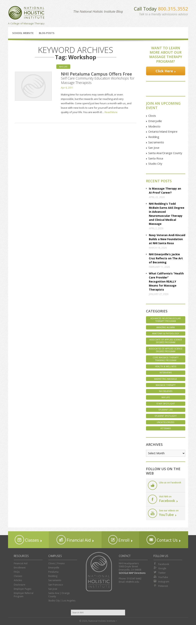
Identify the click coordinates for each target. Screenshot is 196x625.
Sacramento (156, 142)
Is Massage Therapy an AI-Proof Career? (165, 190)
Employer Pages (22, 589)
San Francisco (55, 584)
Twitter (159, 572)
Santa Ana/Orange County (165, 153)
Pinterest (160, 586)
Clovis (152, 115)
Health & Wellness (165, 366)
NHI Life (63, 66)
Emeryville (155, 121)
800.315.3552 (173, 8)
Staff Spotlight (165, 403)
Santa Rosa (155, 158)
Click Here (164, 71)
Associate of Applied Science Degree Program (165, 341)
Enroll (119, 539)
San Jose (153, 147)
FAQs (17, 571)
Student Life (165, 409)
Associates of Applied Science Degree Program (165, 350)
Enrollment (19, 567)
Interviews (166, 372)
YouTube (160, 577)
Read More (111, 112)
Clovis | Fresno (56, 563)
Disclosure (19, 584)
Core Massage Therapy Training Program (166, 358)
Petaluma (53, 571)
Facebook (161, 564)
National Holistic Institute (26, 13)
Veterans (165, 428)
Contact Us (162, 539)
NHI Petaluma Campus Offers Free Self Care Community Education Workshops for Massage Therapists (97, 78)
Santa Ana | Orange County (59, 594)
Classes (27, 539)
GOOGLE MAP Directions (132, 573)
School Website (23, 33)
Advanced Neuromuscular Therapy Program (165, 319)
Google (159, 568)
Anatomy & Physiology (165, 333)
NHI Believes (165, 391)
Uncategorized (165, 422)
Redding (153, 137)
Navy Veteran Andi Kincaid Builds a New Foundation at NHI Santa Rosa (167, 239)
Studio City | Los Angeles (61, 600)
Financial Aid (74, 539)
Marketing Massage (165, 378)
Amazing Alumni (165, 327)
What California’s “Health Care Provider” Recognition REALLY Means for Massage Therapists (166, 281)
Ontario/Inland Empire (162, 131)
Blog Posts (46, 33)
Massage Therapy (165, 385)
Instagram (161, 581)
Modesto (154, 126)
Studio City (155, 163)
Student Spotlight (166, 415)
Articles (18, 580)
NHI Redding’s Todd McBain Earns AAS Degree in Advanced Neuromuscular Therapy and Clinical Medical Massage (166, 214)
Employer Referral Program (23, 594)
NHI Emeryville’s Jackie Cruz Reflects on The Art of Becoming (166, 258)
